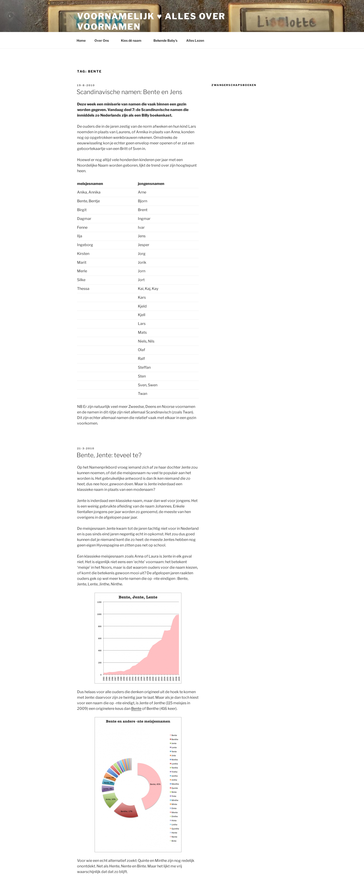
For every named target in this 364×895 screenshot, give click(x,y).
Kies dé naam (133, 40)
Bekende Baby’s (165, 40)
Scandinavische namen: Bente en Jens (129, 91)
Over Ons (103, 40)
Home (81, 40)
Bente (136, 708)
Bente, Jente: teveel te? (109, 455)
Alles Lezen (197, 40)
